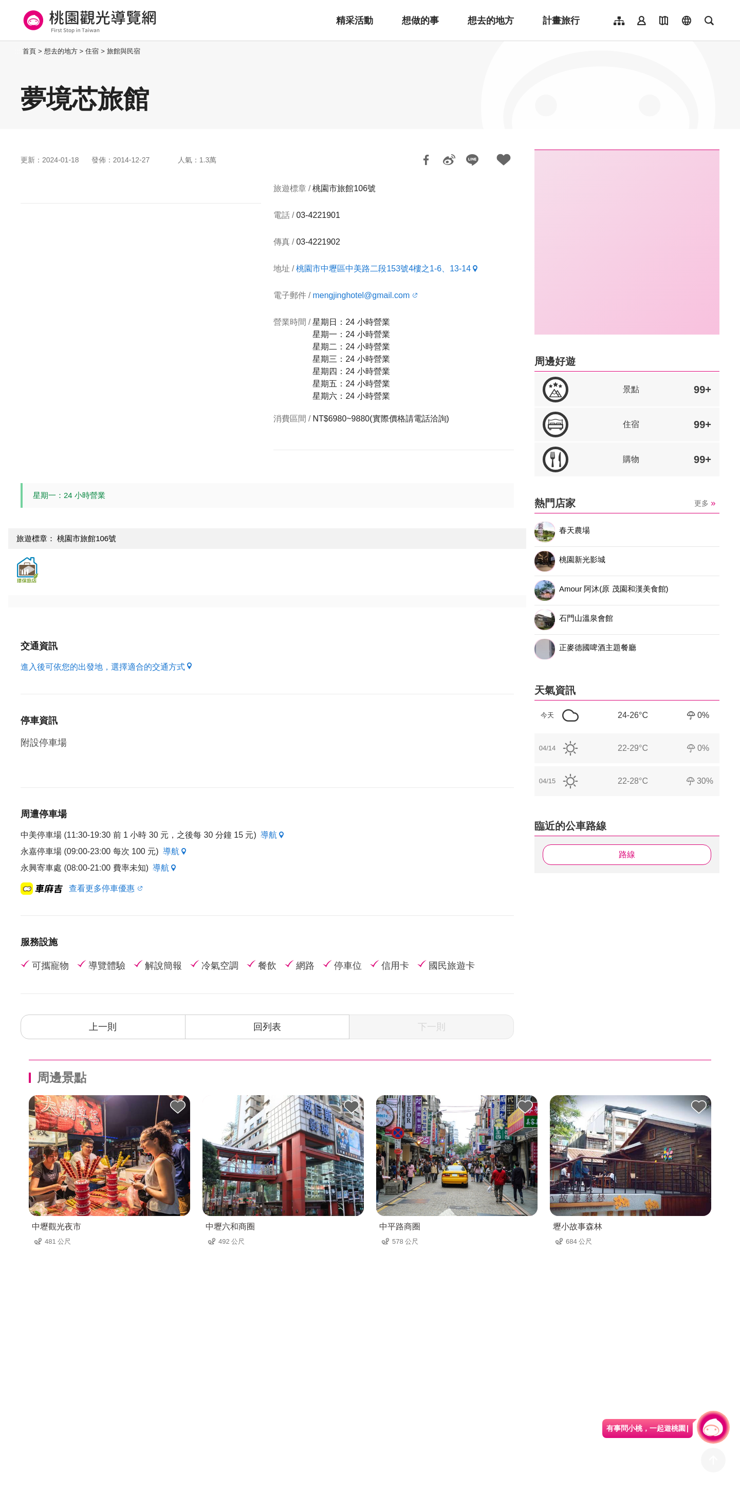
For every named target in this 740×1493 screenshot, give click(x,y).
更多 (701, 503)
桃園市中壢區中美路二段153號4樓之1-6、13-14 (383, 268)
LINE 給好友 (472, 160)
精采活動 (354, 20)
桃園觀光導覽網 (88, 20)
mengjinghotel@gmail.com (361, 295)
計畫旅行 (561, 20)
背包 (178, 1107)
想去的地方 (491, 20)
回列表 (267, 1027)
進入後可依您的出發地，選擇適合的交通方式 (103, 666)
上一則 (103, 1027)
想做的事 (420, 20)
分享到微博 (449, 160)
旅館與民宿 (123, 51)
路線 (627, 854)
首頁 (29, 51)
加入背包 (503, 160)
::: (18, 51)
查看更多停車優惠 (102, 888)
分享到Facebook (426, 160)
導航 (269, 835)
